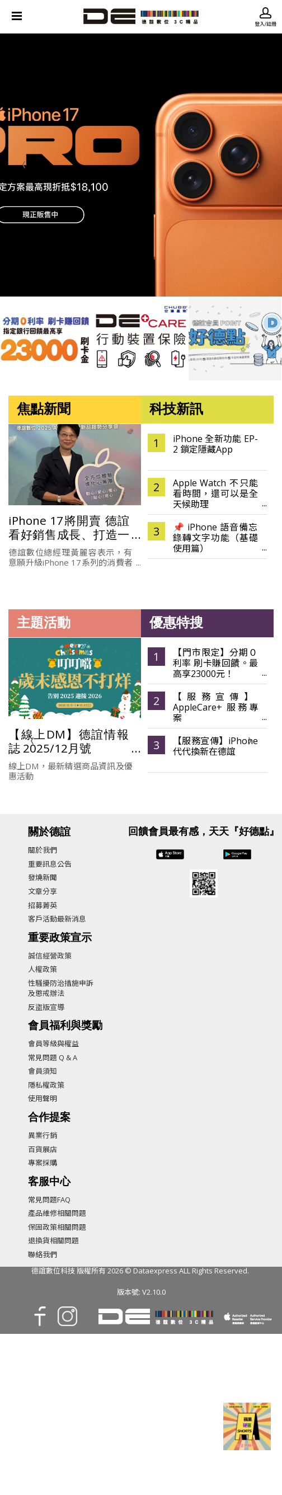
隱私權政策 (46, 1085)
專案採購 (42, 1163)
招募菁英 (42, 905)
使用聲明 (42, 1098)
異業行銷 (42, 1135)
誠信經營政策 (50, 956)
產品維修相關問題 (57, 1213)
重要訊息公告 (50, 864)
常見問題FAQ (49, 1200)
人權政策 (42, 969)
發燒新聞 (42, 877)
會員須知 (42, 1071)
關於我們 (42, 850)
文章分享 (42, 891)
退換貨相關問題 (53, 1240)
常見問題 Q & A (52, 1057)
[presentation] (24, 165)
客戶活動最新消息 (57, 919)
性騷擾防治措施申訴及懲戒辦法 (60, 988)
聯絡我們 (42, 1254)
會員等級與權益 (53, 1043)
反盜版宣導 (46, 1007)
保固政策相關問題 (57, 1227)
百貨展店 (42, 1149)
